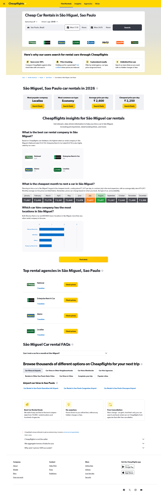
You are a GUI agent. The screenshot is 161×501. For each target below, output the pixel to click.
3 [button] (47, 56)
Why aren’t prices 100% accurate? (86, 447)
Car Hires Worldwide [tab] (87, 370)
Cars (24, 77)
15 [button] (77, 62)
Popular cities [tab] (104, 376)
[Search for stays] (4, 16)
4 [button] (53, 56)
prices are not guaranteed (72, 432)
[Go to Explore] (4, 26)
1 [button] (76, 50)
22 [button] (76, 67)
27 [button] (65, 73)
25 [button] (53, 73)
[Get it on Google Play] (129, 467)
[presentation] (98, 88)
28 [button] (70, 73)
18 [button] (53, 67)
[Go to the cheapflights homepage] (17, 4)
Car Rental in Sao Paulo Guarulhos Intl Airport (42, 388)
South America (33, 77)
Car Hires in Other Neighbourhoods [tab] (60, 370)
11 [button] (53, 62)
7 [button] (70, 56)
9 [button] (41, 62)
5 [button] (59, 56)
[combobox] (32, 21)
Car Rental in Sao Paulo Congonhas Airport (81, 388)
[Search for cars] (4, 21)
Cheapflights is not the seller (86, 439)
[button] (4, 3)
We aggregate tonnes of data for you (86, 443)
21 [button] (71, 67)
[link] (39, 106)
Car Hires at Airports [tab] (34, 370)
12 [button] (59, 62)
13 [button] (65, 62)
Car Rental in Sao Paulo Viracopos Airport (121, 388)
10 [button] (48, 62)
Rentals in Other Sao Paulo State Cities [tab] (41, 376)
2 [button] (41, 56)
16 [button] (42, 67)
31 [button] (48, 79)
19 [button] (59, 67)
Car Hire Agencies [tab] (107, 370)
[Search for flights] (4, 11)
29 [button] (76, 73)
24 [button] (47, 73)
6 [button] (65, 56)
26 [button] (59, 73)
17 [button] (48, 67)
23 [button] (42, 73)
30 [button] (42, 79)
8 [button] (76, 56)
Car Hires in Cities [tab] (67, 376)
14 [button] (71, 62)
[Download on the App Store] (129, 472)
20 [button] (65, 67)
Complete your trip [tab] (86, 376)
